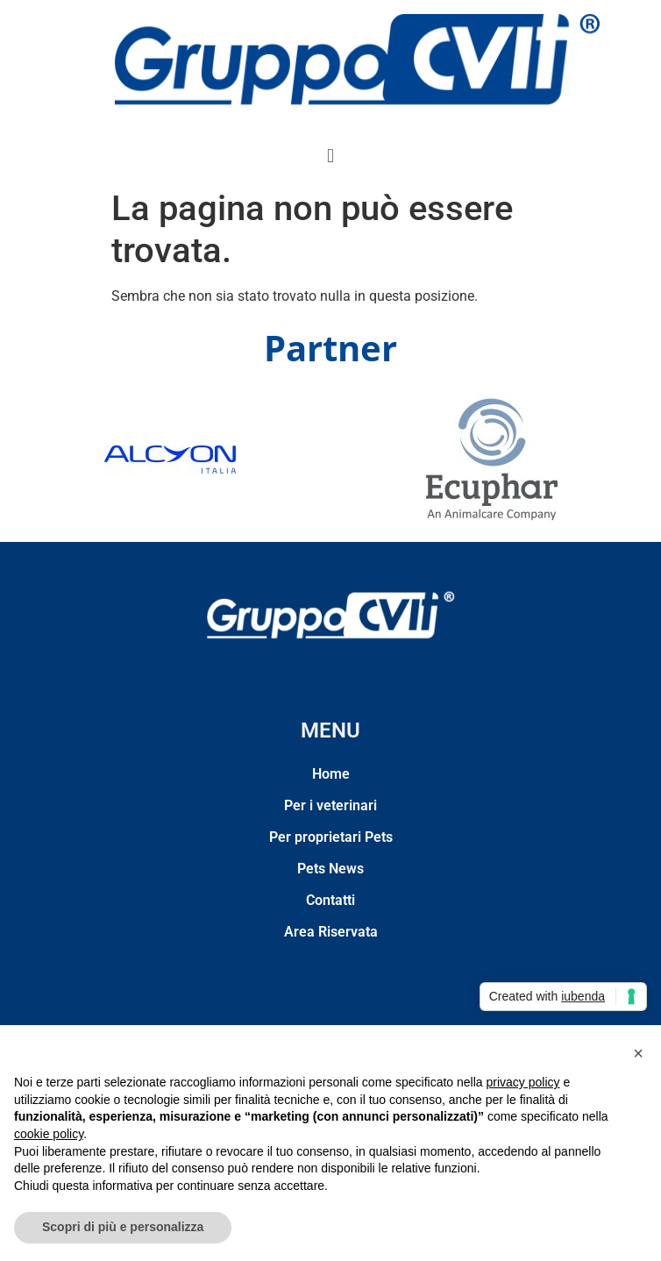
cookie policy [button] (48, 1134)
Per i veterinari (330, 805)
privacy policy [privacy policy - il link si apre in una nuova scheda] (523, 1082)
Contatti (330, 900)
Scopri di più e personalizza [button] (122, 1227)
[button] (330, 155)
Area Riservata (331, 931)
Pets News (330, 868)
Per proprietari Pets (331, 837)
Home (331, 774)
